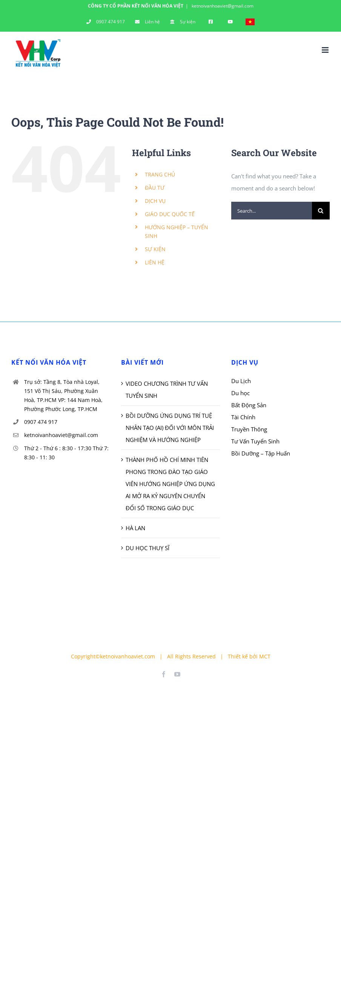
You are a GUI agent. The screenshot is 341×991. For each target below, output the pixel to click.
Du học (240, 393)
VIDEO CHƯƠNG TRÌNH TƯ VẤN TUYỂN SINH (167, 389)
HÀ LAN (135, 528)
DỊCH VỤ (155, 200)
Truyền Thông (249, 429)
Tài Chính (243, 417)
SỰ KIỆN (155, 249)
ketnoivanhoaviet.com (127, 656)
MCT (264, 656)
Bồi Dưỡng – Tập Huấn (260, 453)
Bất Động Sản (248, 405)
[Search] (321, 210)
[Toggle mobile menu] (326, 50)
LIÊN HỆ (154, 262)
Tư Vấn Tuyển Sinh (255, 441)
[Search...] (271, 210)
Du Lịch (241, 381)
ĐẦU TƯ (154, 187)
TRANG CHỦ (160, 174)
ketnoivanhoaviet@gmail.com (221, 6)
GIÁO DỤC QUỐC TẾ (170, 214)
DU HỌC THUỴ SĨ (147, 548)
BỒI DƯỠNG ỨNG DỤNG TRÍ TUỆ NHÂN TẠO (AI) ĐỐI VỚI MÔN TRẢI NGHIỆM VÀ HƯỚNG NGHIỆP (170, 427)
